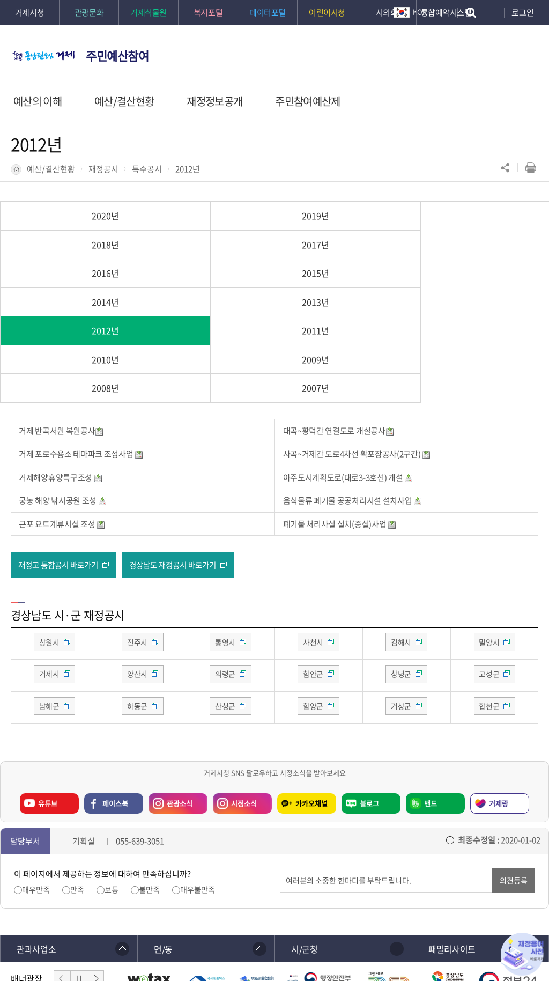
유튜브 (47, 718)
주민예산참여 (117, 55)
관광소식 (179, 718)
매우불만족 (197, 805)
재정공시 (103, 169)
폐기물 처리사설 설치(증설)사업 (340, 438)
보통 (111, 805)
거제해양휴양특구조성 (60, 391)
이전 (62, 894)
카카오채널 (311, 718)
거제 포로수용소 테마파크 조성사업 (81, 368)
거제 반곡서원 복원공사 (61, 344)
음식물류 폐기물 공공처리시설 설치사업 (352, 415)
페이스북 (115, 718)
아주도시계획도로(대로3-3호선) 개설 (348, 391)
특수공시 (147, 169)
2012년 (187, 169)
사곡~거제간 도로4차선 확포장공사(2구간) (357, 368)
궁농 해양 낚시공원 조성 (63, 415)
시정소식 (244, 718)
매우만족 (36, 805)
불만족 (149, 805)
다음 (95, 894)
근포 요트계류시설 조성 (62, 438)
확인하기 (251, 949)
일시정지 (79, 894)
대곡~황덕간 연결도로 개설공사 (338, 344)
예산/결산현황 (51, 169)
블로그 (369, 718)
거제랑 (498, 718)
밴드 (430, 718)
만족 (77, 805)
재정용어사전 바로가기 (522, 954)
